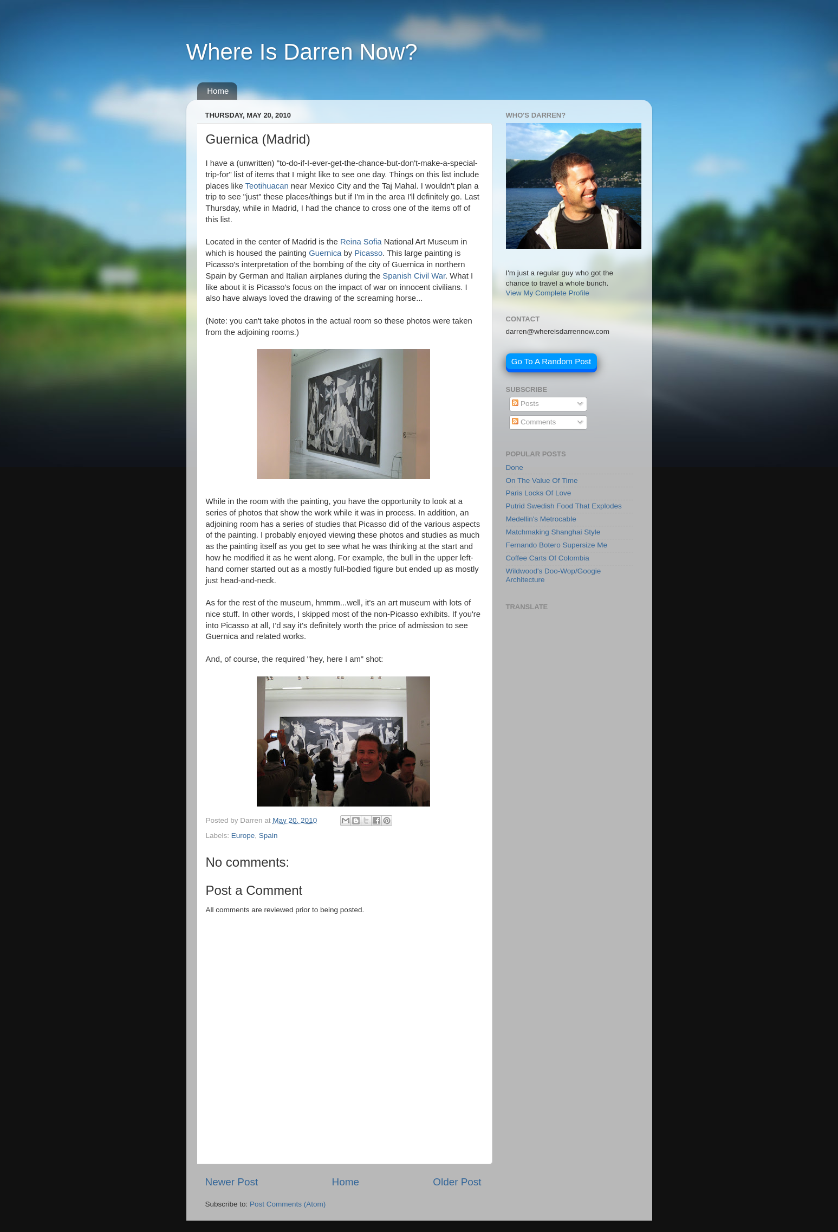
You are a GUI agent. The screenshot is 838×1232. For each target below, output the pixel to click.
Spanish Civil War (413, 276)
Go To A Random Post (551, 361)
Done (514, 467)
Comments (534, 422)
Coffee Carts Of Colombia (547, 558)
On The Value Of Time (542, 480)
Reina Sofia (361, 241)
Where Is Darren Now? (302, 51)
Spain (268, 835)
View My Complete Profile (547, 293)
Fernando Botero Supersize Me (557, 545)
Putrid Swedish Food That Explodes (564, 506)
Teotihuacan (267, 186)
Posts (525, 403)
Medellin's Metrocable (541, 519)
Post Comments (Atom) (288, 1204)
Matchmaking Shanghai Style (553, 532)
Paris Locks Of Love (538, 493)
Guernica (325, 253)
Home (218, 90)
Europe (243, 835)
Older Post (457, 1182)
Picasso (368, 253)
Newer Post (231, 1182)
